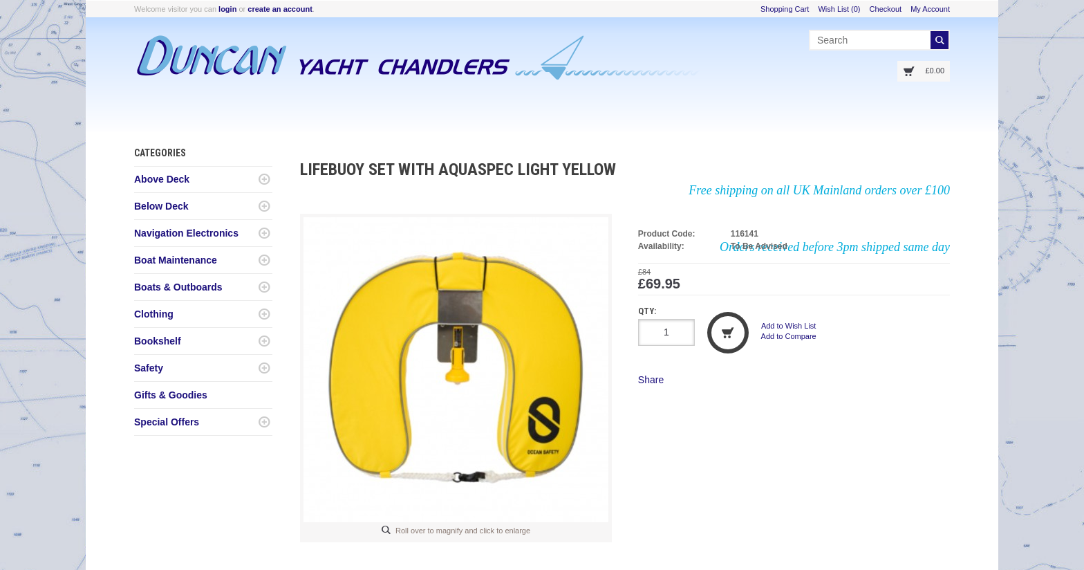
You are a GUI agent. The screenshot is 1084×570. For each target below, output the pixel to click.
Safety (148, 368)
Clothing (154, 314)
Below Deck (161, 206)
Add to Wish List (788, 326)
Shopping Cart (784, 9)
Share (651, 379)
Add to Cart (728, 332)
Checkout (885, 9)
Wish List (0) (839, 9)
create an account (279, 9)
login (227, 9)
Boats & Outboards (178, 287)
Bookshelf (157, 341)
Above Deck (161, 179)
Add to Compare (788, 336)
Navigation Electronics (186, 233)
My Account (930, 9)
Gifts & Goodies (170, 395)
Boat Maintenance (175, 260)
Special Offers (166, 422)
